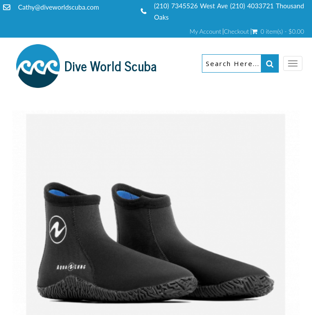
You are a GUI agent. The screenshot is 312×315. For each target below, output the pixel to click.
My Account (205, 31)
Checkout (236, 31)
